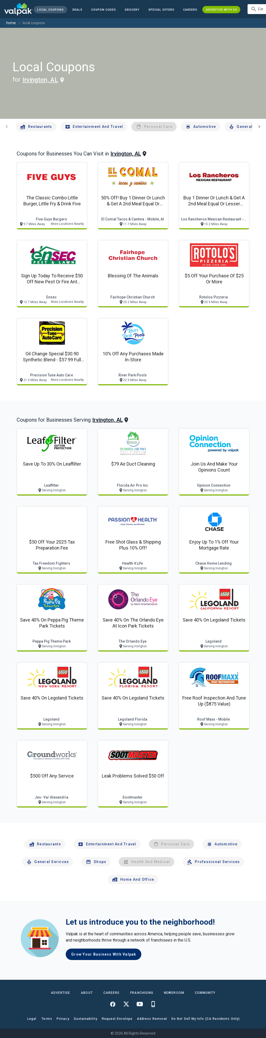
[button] (161, 9)
